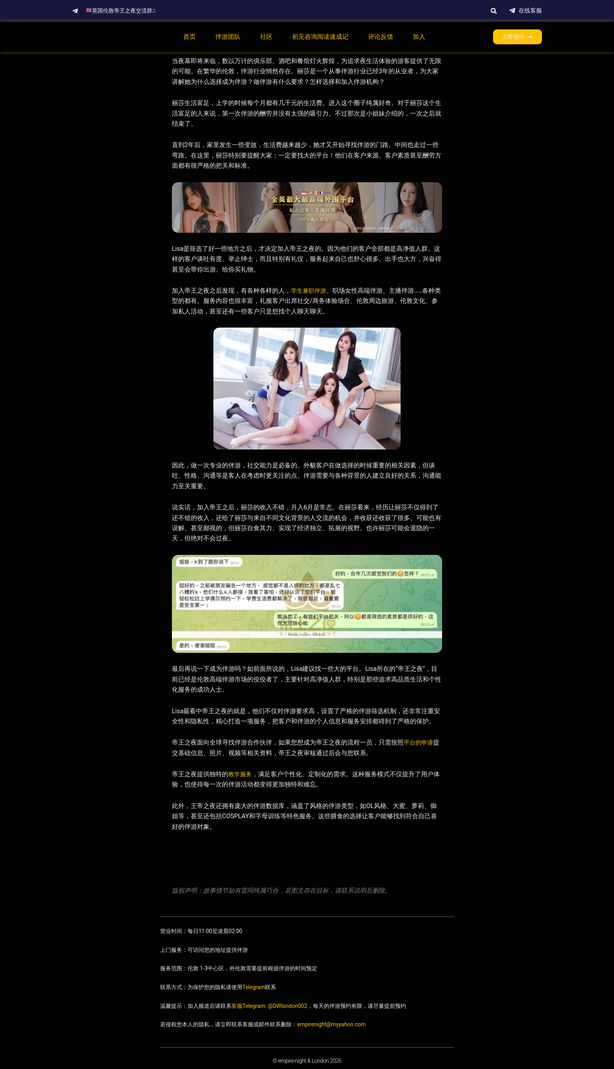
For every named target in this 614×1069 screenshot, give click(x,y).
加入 (419, 36)
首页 (189, 36)
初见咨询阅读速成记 (320, 36)
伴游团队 (227, 36)
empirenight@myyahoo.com (331, 1024)
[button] (492, 11)
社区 (266, 36)
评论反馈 (380, 36)
